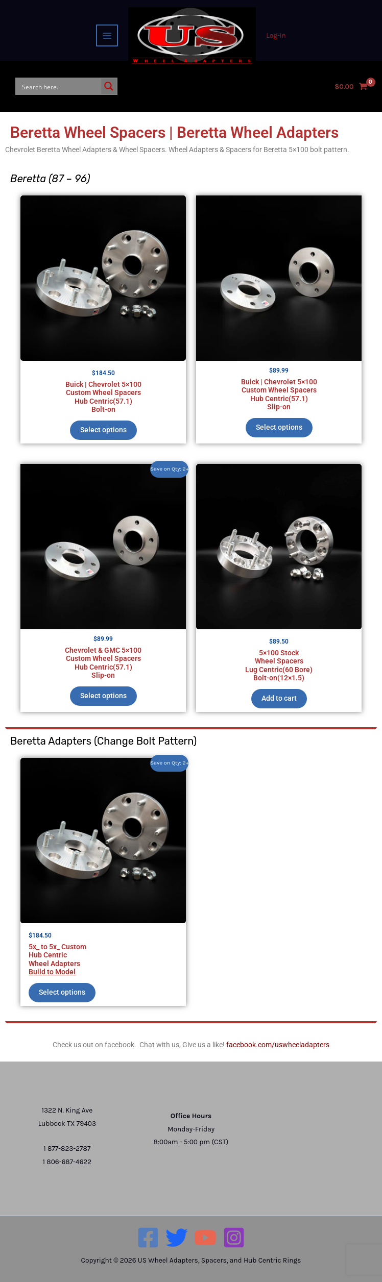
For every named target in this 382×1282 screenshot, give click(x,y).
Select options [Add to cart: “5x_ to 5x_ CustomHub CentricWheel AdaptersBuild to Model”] (62, 992)
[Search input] (59, 86)
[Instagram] (234, 1237)
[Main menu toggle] (107, 35)
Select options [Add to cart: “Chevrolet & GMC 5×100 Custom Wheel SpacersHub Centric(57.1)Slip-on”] (103, 696)
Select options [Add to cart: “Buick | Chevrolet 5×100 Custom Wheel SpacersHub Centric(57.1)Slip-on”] (279, 427)
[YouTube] (205, 1237)
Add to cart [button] (279, 698)
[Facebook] (148, 1237)
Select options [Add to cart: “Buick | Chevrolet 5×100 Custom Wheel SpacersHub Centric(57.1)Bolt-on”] (103, 430)
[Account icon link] (275, 35)
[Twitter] (176, 1237)
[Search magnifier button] (108, 86)
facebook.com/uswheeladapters (277, 1045)
